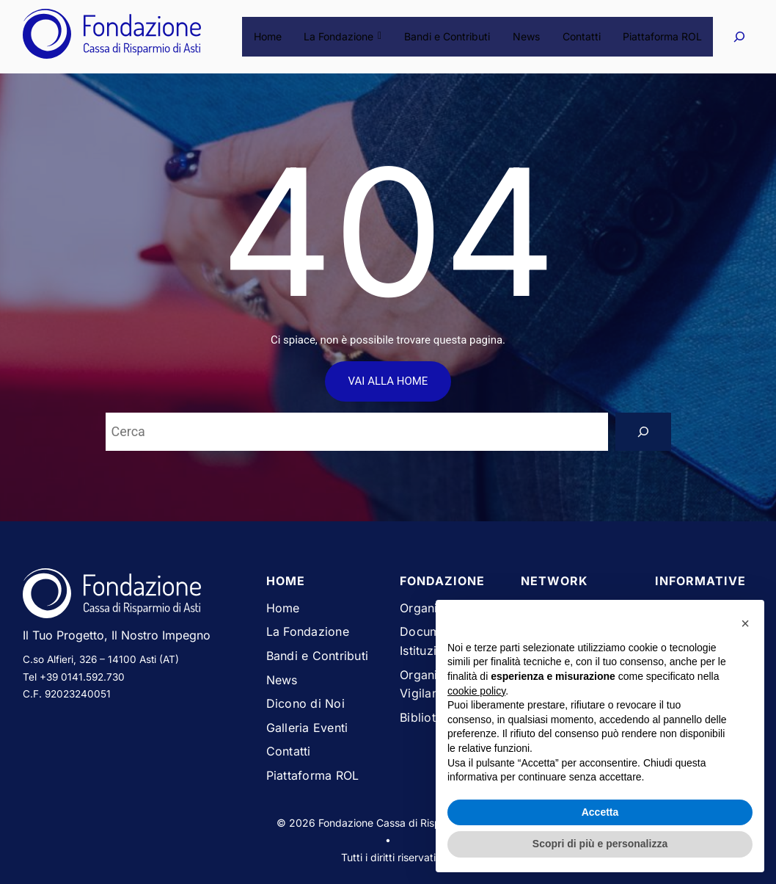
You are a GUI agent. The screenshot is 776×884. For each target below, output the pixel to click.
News (527, 36)
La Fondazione (345, 36)
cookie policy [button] (476, 691)
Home (271, 36)
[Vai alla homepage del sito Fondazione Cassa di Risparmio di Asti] (133, 596)
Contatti (582, 36)
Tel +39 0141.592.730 (74, 677)
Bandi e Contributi (448, 36)
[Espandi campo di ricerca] (739, 36)
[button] (745, 623)
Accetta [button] (600, 812)
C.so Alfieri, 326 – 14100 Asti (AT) (101, 659)
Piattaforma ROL (662, 36)
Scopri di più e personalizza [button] (599, 843)
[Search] (643, 432)
